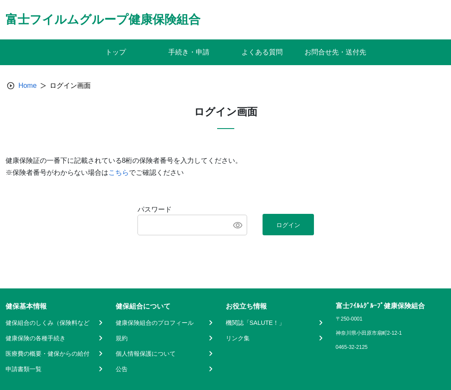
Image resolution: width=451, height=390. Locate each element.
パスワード (154, 209)
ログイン (288, 225)
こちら (118, 172)
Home (27, 85)
